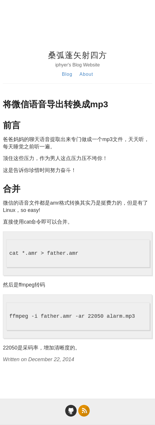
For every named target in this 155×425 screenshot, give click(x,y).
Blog (67, 74)
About (86, 74)
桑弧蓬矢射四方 (77, 55)
